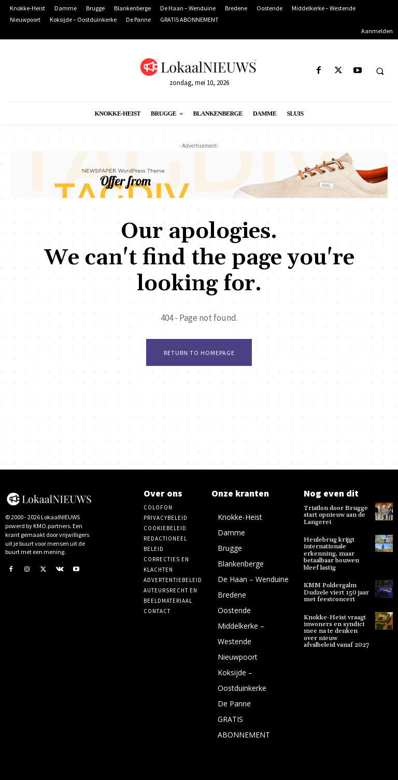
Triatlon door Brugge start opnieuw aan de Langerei (335, 515)
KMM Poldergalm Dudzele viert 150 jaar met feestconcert (335, 591)
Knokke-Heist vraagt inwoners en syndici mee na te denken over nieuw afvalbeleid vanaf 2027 (336, 629)
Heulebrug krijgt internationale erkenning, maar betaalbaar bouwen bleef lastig (331, 553)
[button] (380, 71)
